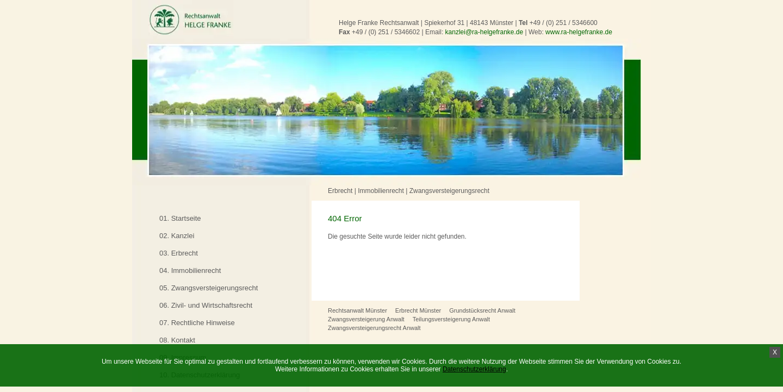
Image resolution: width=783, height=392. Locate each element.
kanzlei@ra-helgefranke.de (484, 32)
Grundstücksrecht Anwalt (482, 310)
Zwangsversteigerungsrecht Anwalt (374, 328)
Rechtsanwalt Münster (357, 310)
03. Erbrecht (178, 253)
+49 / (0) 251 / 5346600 (564, 23)
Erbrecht (340, 191)
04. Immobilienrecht (190, 270)
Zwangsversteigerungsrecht (449, 191)
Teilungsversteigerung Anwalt (451, 319)
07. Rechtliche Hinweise (197, 323)
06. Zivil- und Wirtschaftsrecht (205, 305)
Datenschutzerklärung (474, 369)
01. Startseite (180, 218)
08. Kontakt (177, 340)
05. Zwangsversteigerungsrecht (208, 288)
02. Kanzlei (176, 236)
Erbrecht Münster (418, 310)
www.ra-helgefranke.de (578, 32)
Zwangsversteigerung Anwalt (366, 319)
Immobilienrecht (381, 191)
